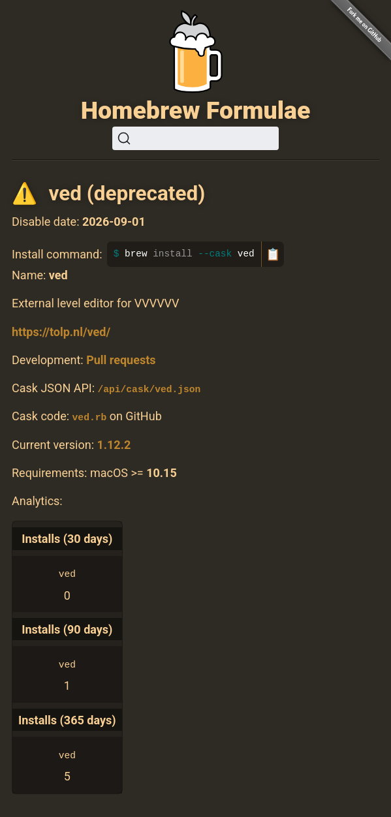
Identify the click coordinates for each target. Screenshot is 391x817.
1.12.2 (114, 444)
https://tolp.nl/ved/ (61, 332)
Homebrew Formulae (196, 110)
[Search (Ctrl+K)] (195, 138)
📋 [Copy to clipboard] (273, 254)
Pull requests (120, 360)
